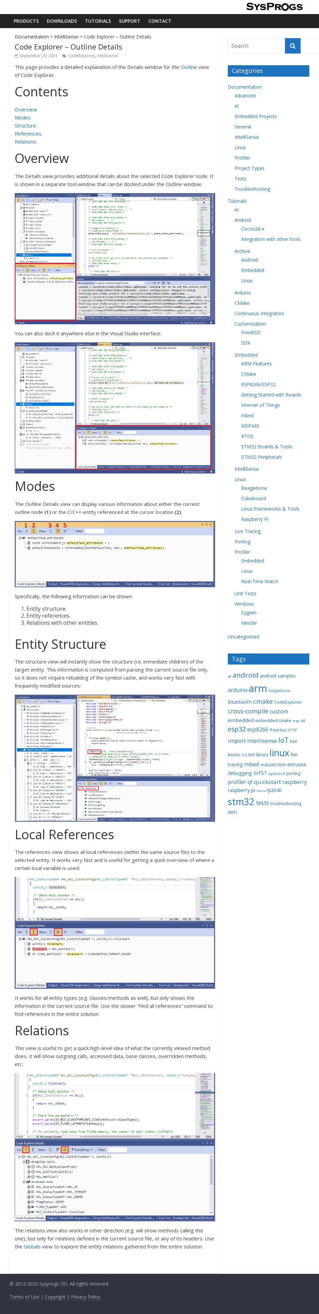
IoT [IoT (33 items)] (283, 740)
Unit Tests (245, 593)
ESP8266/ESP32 (258, 384)
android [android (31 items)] (245, 675)
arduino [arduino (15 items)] (238, 690)
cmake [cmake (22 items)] (263, 701)
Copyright (55, 1297)
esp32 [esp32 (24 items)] (237, 729)
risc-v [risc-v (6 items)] (261, 790)
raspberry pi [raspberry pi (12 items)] (241, 790)
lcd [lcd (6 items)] (244, 755)
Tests (240, 178)
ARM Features (256, 363)
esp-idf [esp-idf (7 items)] (299, 720)
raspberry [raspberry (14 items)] (294, 782)
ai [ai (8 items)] (229, 676)
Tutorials (98, 21)
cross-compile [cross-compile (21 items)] (248, 711)
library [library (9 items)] (262, 755)
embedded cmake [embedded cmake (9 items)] (273, 720)
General (242, 126)
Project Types (249, 168)
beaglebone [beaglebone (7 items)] (279, 690)
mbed (247, 415)
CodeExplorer (81, 56)
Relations (25, 141)
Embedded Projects (255, 116)
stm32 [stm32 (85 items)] (241, 801)
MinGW (249, 623)
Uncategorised (243, 636)
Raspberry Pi (254, 519)
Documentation (32, 36)
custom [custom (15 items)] (279, 711)
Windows (244, 604)
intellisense (107, 56)
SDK (246, 343)
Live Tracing (247, 531)
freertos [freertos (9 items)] (278, 730)
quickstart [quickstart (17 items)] (267, 782)
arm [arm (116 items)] (258, 688)
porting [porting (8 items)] (293, 773)
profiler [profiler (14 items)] (237, 782)
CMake (242, 303)
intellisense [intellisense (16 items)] (262, 740)
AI (236, 106)
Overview (26, 109)
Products (26, 21)
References (28, 133)
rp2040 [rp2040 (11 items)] (274, 790)
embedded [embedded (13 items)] (241, 720)
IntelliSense (66, 36)
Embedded (252, 270)
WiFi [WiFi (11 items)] (232, 812)
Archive (242, 251)
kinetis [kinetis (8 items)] (234, 755)
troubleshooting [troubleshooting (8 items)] (285, 803)
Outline (189, 67)
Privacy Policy (85, 1297)
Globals (32, 1246)
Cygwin (249, 612)
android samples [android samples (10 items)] (278, 676)
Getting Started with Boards (271, 394)
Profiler (242, 158)
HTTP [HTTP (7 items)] (292, 729)
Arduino (242, 292)
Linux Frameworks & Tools (270, 509)
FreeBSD (251, 332)
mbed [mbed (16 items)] (251, 764)
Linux (240, 147)
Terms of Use (24, 1297)
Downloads (62, 21)
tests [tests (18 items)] (262, 803)
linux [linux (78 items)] (279, 753)
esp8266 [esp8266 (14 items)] (257, 729)
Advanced (245, 95)
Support (129, 21)
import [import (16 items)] (237, 740)
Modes (23, 117)
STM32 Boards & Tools (266, 446)
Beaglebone (254, 488)
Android (242, 220)
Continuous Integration (259, 313)
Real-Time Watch (259, 581)
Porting (242, 541)
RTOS (247, 436)
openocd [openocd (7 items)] (276, 773)
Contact (159, 21)
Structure (25, 125)
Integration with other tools (271, 239)
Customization (250, 324)
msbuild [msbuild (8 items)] (268, 765)
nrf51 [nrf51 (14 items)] (260, 773)
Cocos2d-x (252, 229)
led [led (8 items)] (251, 755)
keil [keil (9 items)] (293, 741)
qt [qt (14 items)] (250, 782)
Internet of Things (260, 405)
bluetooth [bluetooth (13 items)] (240, 701)
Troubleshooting (252, 189)
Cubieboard (253, 498)
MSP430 (250, 426)
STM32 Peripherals (261, 457)
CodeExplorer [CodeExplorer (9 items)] (288, 702)
